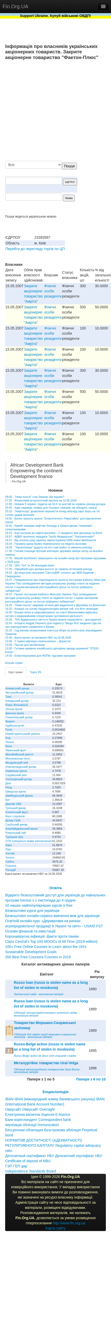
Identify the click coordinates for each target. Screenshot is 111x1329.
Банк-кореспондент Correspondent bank (38, 1120)
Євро (8, 845)
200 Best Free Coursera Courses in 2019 (38, 957)
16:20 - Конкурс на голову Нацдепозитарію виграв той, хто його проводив (51, 608)
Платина (10, 865)
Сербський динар (16, 824)
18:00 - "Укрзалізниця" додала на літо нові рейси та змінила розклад (48, 547)
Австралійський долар (19, 692)
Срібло (9, 861)
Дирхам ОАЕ (13, 803)
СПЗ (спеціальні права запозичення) (28, 841)
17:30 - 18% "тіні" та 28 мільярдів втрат (29, 565)
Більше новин (14, 662)
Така (8, 696)
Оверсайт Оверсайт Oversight (30, 1109)
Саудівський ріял (16, 775)
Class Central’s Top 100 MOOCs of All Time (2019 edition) (51, 941)
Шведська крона (15, 791)
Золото (9, 857)
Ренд (8, 787)
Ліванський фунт (15, 750)
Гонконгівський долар (19, 717)
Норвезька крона (16, 770)
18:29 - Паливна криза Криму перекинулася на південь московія (45, 543)
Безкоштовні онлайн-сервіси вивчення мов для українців (52, 916)
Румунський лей (15, 832)
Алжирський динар (17, 688)
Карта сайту (55, 1228)
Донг (8, 783)
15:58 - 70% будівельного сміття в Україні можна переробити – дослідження (53, 619)
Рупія (8, 729)
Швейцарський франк (19, 795)
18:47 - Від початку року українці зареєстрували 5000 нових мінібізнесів (50, 540)
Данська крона (14, 713)
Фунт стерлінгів (15, 816)
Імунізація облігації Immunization (32, 1125)
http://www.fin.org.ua (69, 1223)
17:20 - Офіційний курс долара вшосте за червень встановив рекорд (48, 569)
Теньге (9, 742)
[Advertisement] (58, 111)
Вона (8, 746)
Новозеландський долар (20, 766)
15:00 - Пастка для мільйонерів (25, 644)
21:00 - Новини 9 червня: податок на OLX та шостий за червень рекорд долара (55, 504)
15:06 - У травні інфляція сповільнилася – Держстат (38, 641)
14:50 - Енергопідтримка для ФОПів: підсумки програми (40, 655)
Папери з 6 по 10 (91, 1079)
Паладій (10, 869)
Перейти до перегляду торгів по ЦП (35, 249)
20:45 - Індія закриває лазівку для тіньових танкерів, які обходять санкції (51, 507)
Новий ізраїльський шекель (22, 733)
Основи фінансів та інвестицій (30, 931)
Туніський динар (15, 808)
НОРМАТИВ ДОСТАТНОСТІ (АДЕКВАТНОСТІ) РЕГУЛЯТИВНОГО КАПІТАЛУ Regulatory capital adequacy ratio (53, 1145)
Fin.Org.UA (15, 6)
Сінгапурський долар (18, 779)
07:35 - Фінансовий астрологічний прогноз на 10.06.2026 (41, 500)
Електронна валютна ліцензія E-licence (37, 1114)
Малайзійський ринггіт (19, 754)
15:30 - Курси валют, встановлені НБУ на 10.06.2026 (38, 637)
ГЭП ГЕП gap (16, 1166)
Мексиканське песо (17, 758)
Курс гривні (15, 672)
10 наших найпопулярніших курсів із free (38, 905)
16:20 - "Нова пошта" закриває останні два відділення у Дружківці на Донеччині (55, 605)
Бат (7, 799)
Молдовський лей (16, 762)
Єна (7, 737)
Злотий (9, 853)
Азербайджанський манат (21, 828)
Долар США (13, 820)
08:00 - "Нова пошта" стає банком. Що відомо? (34, 496)
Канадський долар (17, 700)
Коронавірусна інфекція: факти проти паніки (42, 936)
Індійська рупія (14, 725)
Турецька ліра (14, 836)
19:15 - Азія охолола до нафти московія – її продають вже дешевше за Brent (53, 532)
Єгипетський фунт (16, 812)
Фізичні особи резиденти (52, 291)
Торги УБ (35, 672)
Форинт (10, 721)
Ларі (8, 849)
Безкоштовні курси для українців (32, 911)
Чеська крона (13, 709)
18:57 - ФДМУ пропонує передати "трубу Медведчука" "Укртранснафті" (50, 536)
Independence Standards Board (30, 1171)
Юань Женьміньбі (16, 704)
